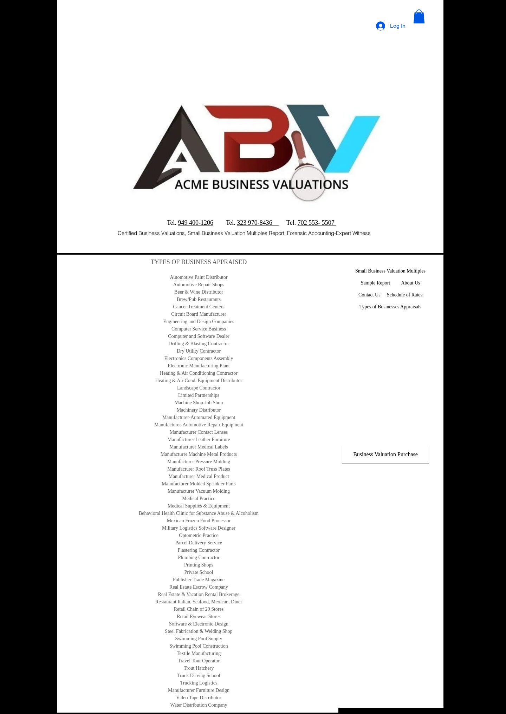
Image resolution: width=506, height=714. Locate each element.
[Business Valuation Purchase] (385, 454)
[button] (419, 16)
